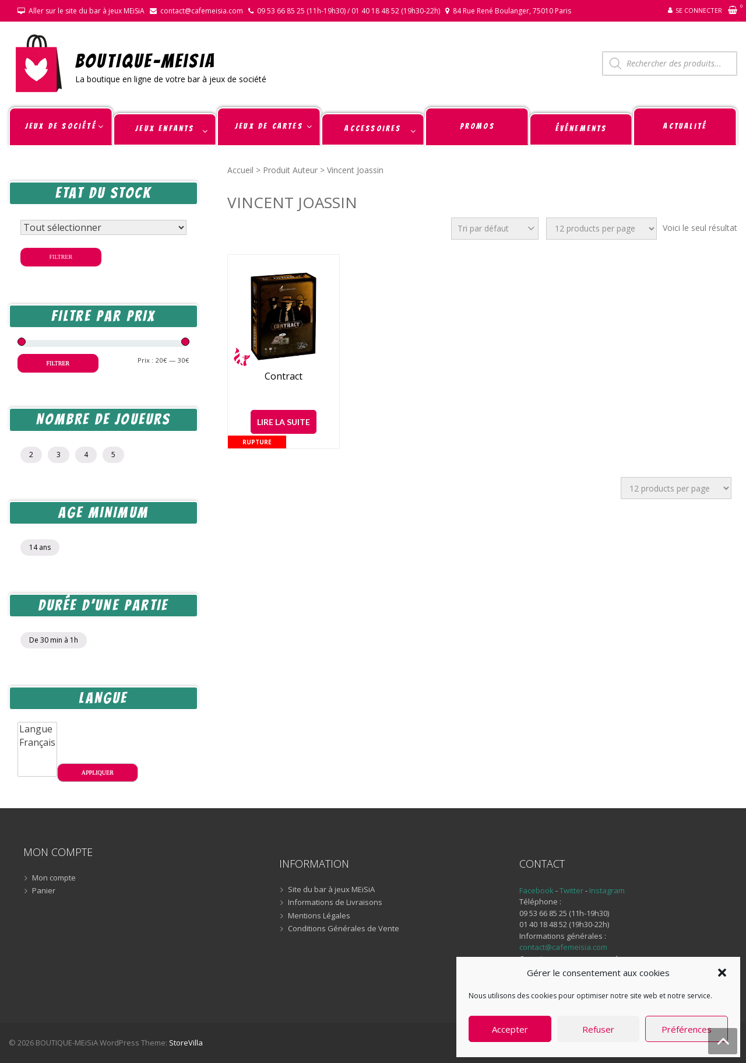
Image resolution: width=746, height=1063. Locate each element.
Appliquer (98, 772)
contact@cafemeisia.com (201, 11)
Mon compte (54, 878)
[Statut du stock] (103, 227)
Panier (43, 891)
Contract (283, 376)
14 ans (40, 547)
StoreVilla (186, 1042)
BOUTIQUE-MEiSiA (145, 60)
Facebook (536, 890)
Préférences (686, 1029)
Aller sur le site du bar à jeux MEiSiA (87, 11)
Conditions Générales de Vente (343, 929)
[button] (722, 972)
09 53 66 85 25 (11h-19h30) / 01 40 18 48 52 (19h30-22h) (348, 11)
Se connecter (698, 10)
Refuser (598, 1029)
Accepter (510, 1029)
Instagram (607, 890)
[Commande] (495, 228)
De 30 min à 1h (53, 640)
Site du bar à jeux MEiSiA (331, 889)
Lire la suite (283, 422)
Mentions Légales (319, 916)
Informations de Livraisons (335, 902)
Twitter (572, 890)
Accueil (240, 170)
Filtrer (61, 257)
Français (37, 742)
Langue (37, 729)
